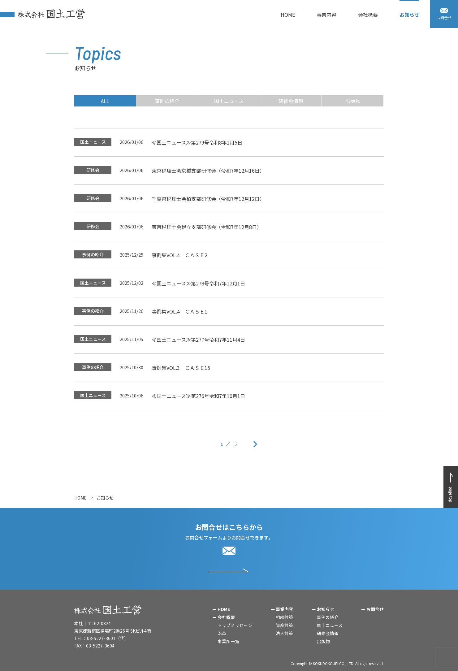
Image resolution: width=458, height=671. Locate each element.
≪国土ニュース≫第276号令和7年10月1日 (198, 396)
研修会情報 (291, 101)
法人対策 (284, 633)
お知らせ (325, 609)
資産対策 (284, 625)
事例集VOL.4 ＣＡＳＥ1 (179, 311)
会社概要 (226, 617)
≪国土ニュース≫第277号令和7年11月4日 (198, 340)
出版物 (352, 101)
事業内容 (284, 609)
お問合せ (375, 609)
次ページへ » (255, 444)
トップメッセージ (235, 625)
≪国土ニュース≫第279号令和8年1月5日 (197, 142)
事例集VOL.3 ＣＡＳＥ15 (181, 368)
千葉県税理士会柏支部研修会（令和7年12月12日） (208, 204)
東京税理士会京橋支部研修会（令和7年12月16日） (208, 172)
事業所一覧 (228, 641)
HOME (80, 498)
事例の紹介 (167, 101)
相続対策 (284, 617)
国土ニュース (229, 101)
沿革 (222, 633)
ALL (105, 101)
